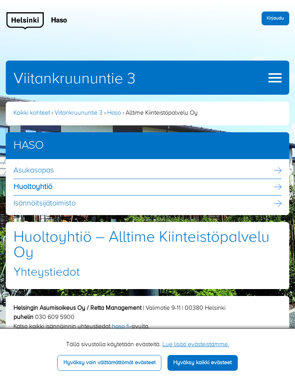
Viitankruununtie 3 (74, 79)
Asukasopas (33, 170)
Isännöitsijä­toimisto (44, 203)
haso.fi (120, 327)
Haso (114, 113)
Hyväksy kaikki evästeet (202, 362)
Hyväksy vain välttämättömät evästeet (109, 362)
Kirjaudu (275, 18)
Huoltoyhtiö (32, 187)
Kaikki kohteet (31, 113)
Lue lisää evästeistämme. (195, 345)
